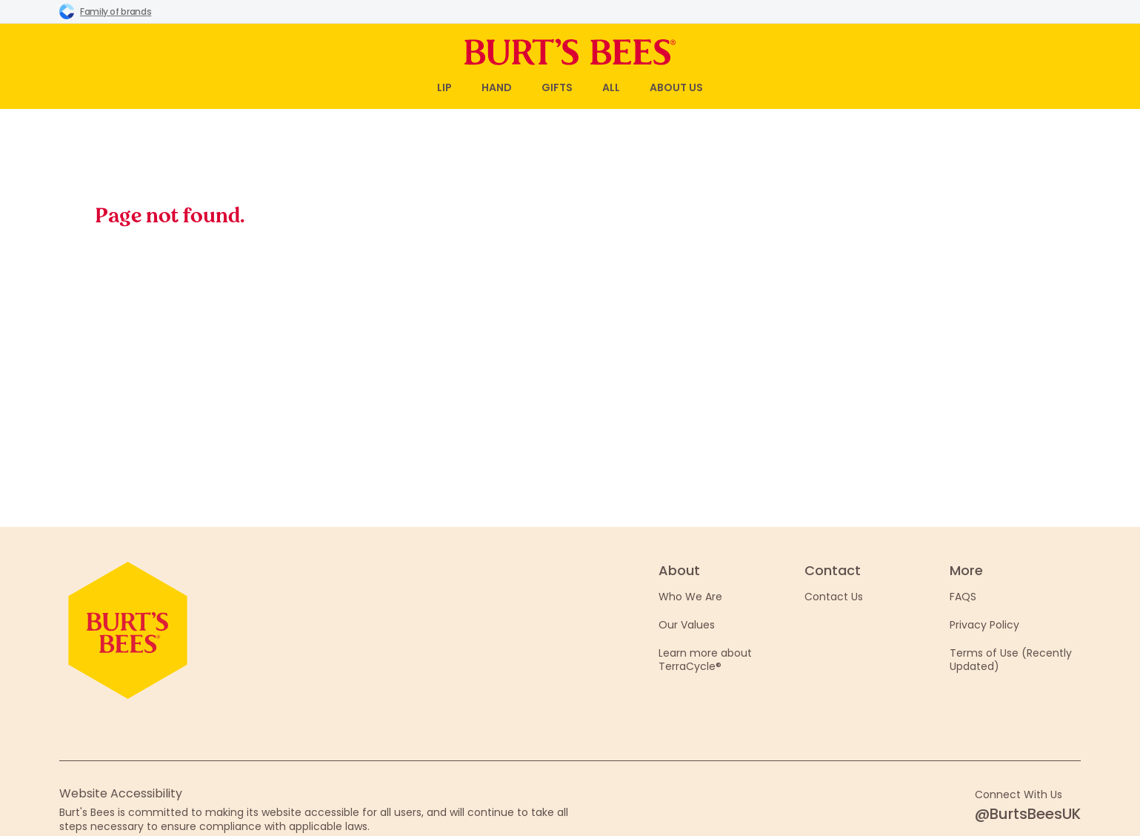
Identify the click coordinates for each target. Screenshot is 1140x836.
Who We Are (690, 596)
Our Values (687, 624)
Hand (496, 87)
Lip (444, 87)
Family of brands (105, 11)
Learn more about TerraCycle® (705, 660)
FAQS (963, 596)
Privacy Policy (984, 624)
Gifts (557, 87)
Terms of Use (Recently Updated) (1011, 660)
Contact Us (833, 596)
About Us (676, 87)
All (611, 87)
